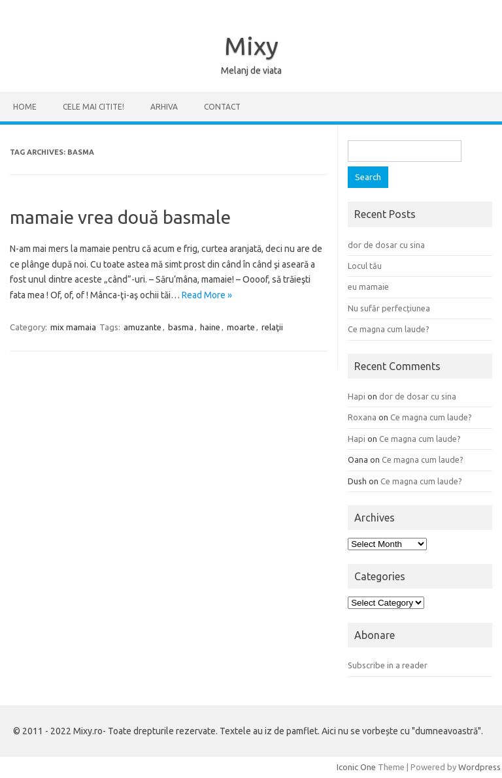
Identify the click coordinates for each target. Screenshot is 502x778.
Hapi (356, 396)
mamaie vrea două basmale (120, 217)
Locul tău (365, 265)
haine (210, 327)
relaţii (272, 327)
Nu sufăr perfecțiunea (389, 308)
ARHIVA (164, 106)
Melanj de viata (251, 70)
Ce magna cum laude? (388, 329)
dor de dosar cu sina (386, 244)
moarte (241, 327)
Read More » (207, 295)
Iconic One (356, 766)
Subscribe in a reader (387, 665)
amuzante (142, 327)
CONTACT (222, 106)
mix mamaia (73, 327)
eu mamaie (368, 286)
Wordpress (479, 766)
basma (180, 327)
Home (25, 106)
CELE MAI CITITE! (93, 106)
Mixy (251, 45)
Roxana (362, 417)
